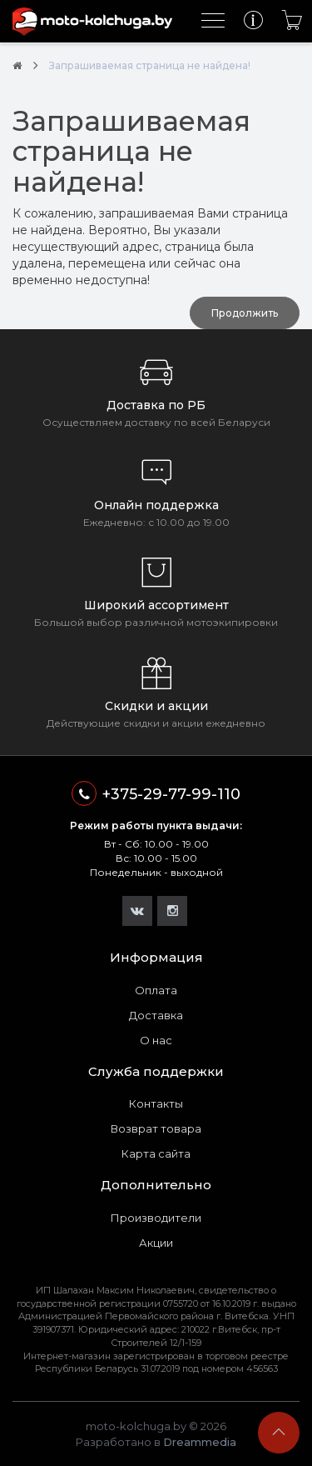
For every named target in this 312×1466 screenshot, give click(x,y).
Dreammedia (199, 1441)
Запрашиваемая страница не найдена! (149, 65)
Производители (156, 1217)
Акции (156, 1242)
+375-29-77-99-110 (156, 793)
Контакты (156, 1103)
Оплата (156, 990)
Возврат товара (156, 1128)
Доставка (156, 1015)
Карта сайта (156, 1153)
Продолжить (244, 313)
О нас (156, 1040)
